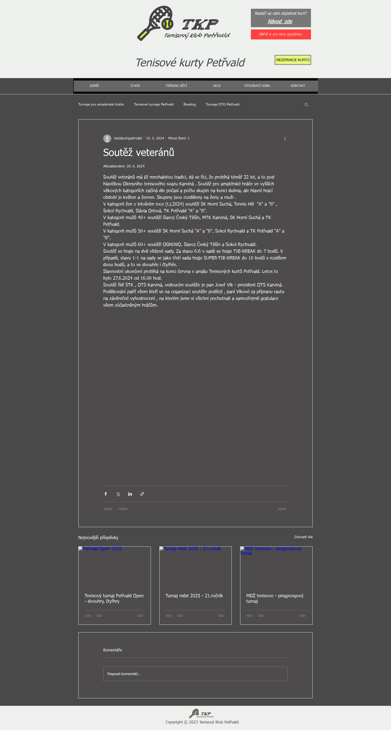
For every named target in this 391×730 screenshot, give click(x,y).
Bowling (190, 104)
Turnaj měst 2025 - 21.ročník (194, 596)
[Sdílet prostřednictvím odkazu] (142, 493)
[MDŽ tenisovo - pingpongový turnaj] (276, 567)
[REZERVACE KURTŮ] (293, 60)
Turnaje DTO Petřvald (222, 104)
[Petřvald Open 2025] (115, 567)
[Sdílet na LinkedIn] (130, 493)
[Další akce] (285, 138)
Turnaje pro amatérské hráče (101, 104)
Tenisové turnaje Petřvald (154, 104)
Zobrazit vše (303, 537)
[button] (306, 104)
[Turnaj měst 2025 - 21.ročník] (196, 567)
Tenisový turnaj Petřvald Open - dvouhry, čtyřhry (114, 599)
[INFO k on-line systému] (281, 34)
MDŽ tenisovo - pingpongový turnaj (274, 599)
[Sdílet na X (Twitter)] (117, 493)
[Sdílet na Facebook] (105, 493)
